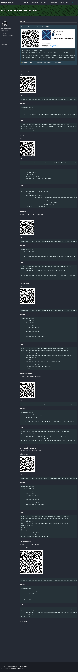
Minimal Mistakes (25, 668)
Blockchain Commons (7, 30)
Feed (31, 666)
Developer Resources (7, 2)
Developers (33, 2)
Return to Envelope (5, 49)
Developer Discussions (14, 666)
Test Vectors (4, 47)
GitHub (3, 666)
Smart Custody (63, 2)
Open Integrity (52, 2)
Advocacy (42, 2)
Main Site (24, 2)
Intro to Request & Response (7, 46)
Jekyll (20, 668)
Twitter (25, 666)
